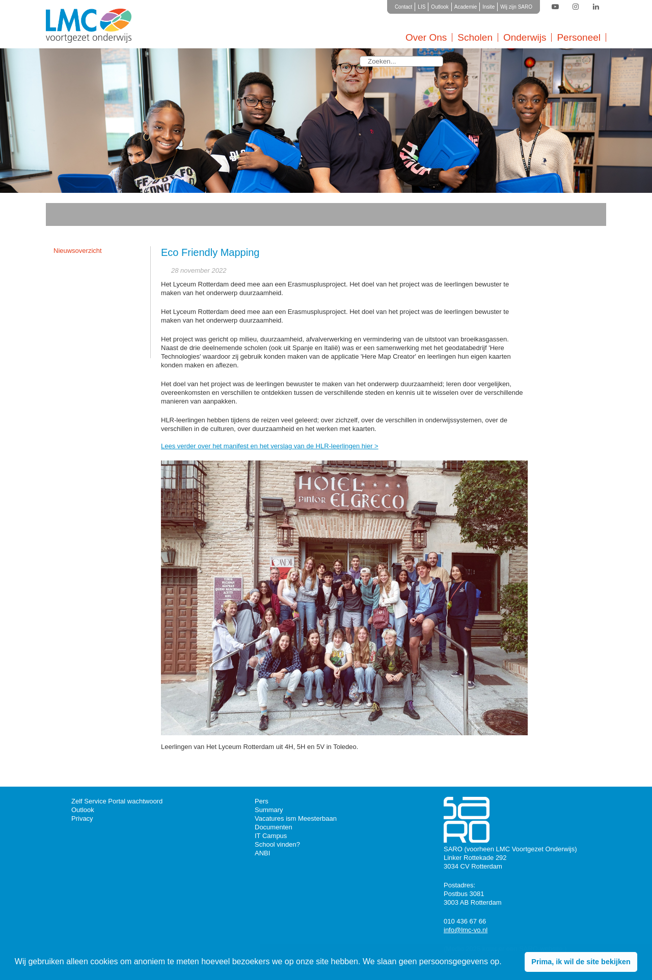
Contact (403, 7)
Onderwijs (524, 37)
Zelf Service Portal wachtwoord (116, 801)
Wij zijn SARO (516, 7)
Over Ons (426, 37)
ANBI (262, 853)
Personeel (579, 37)
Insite (488, 7)
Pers (261, 801)
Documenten (273, 827)
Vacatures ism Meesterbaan (296, 818)
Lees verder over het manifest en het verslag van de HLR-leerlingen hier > (269, 446)
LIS (421, 7)
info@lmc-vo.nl (465, 930)
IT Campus (271, 836)
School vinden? (277, 844)
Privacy (82, 818)
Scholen (475, 37)
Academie (465, 7)
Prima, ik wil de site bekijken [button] (580, 962)
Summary (269, 810)
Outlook (439, 7)
